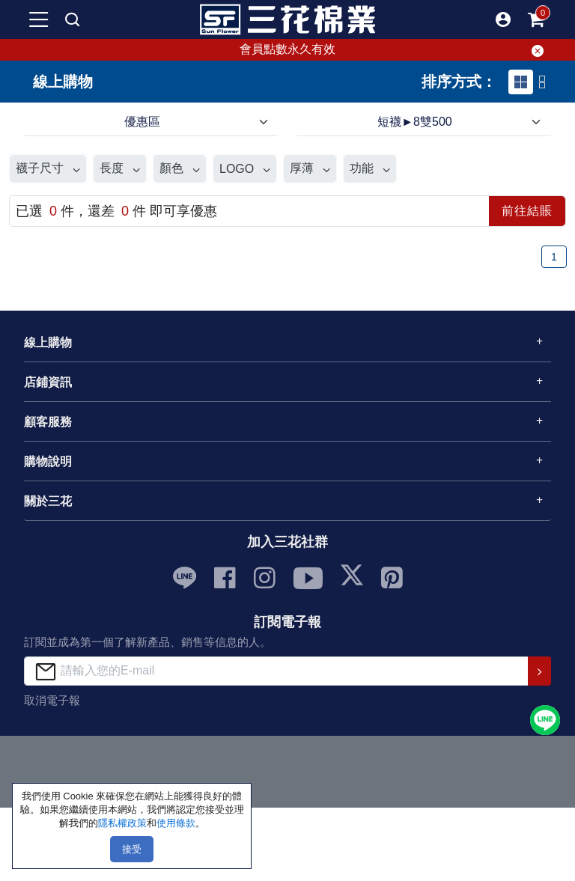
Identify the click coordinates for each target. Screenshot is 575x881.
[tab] (520, 82)
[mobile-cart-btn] (536, 19)
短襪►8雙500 (414, 121)
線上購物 (48, 342)
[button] (503, 19)
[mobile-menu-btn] (39, 19)
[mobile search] (72, 19)
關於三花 (48, 501)
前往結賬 (527, 210)
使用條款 (175, 823)
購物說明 (48, 461)
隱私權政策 (122, 823)
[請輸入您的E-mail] (276, 671)
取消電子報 (52, 700)
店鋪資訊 (48, 382)
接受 (132, 849)
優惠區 (142, 121)
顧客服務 (48, 421)
